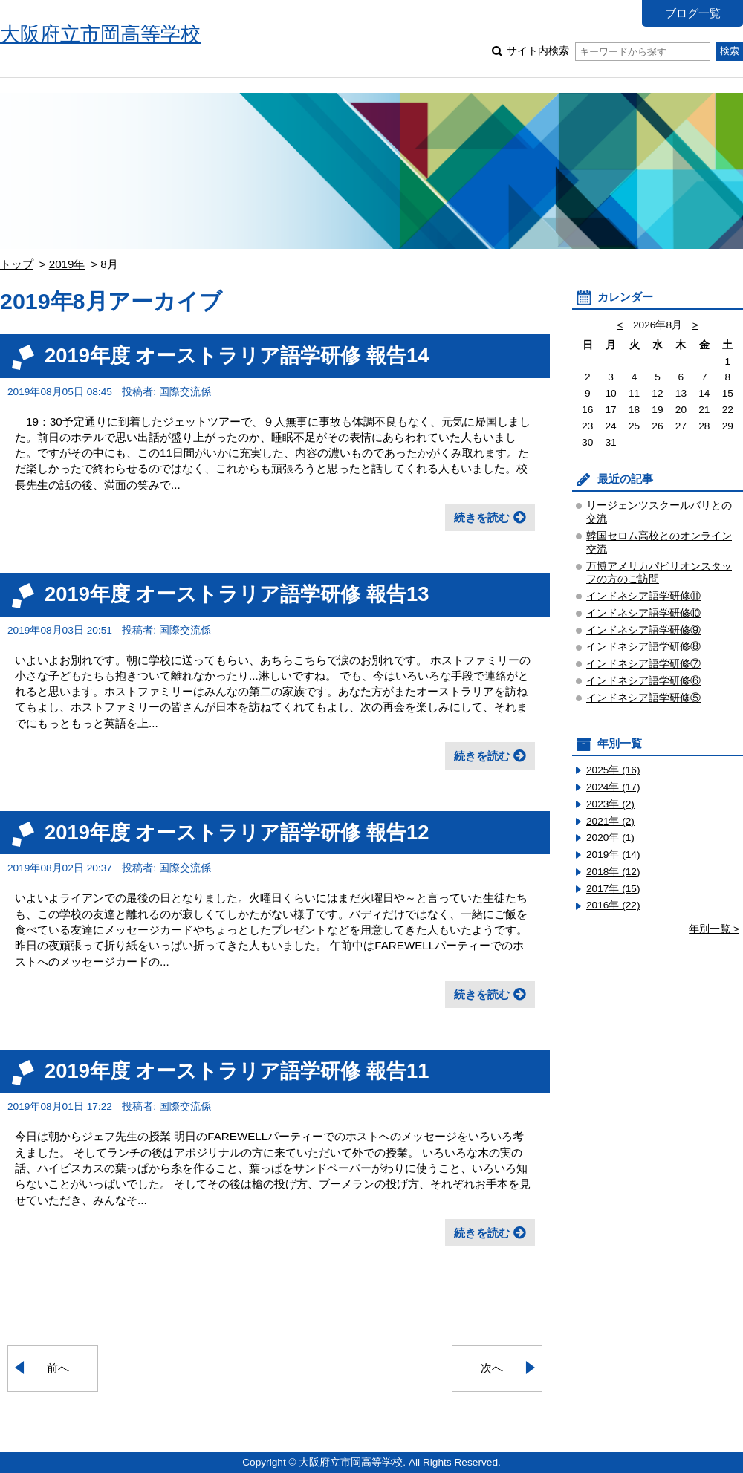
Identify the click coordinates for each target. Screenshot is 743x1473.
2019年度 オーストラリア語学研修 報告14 (237, 355)
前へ (58, 1368)
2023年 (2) (610, 804)
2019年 (67, 264)
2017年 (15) (613, 888)
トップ (16, 264)
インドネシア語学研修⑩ (643, 613)
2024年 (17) (613, 787)
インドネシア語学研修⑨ (643, 630)
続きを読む (482, 517)
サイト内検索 (608, 50)
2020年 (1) (610, 837)
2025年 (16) (613, 769)
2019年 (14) (613, 854)
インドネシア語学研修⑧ (643, 646)
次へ (492, 1368)
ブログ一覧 (693, 13)
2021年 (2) (610, 821)
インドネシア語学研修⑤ (643, 697)
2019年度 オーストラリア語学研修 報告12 (237, 832)
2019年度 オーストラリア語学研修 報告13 (237, 593)
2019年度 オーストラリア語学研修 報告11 (237, 1070)
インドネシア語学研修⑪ (643, 596)
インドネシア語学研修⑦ (643, 663)
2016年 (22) (613, 905)
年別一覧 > (714, 928)
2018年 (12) (613, 871)
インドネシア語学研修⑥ (643, 680)
